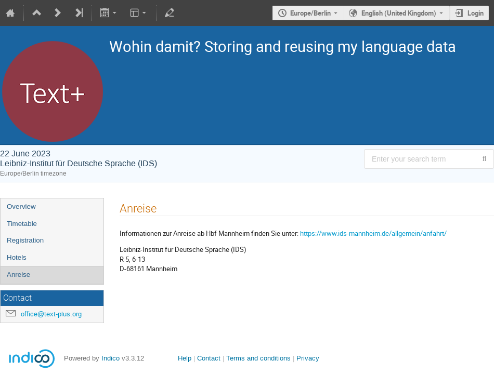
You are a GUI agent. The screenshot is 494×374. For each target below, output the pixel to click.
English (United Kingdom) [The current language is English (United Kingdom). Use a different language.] (398, 13)
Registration (25, 240)
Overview (21, 206)
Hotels (17, 257)
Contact (208, 358)
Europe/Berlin (310, 13)
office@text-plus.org (51, 314)
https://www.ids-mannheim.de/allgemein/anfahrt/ (373, 233)
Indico (110, 358)
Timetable (22, 224)
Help (184, 358)
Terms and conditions (258, 358)
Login (475, 13)
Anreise (18, 274)
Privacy (307, 358)
